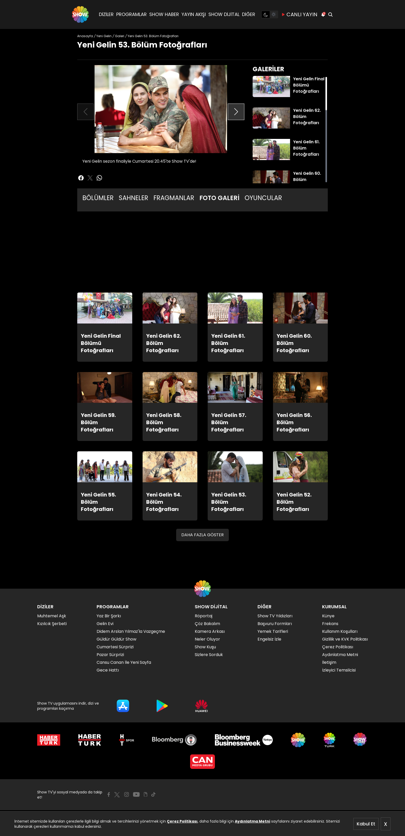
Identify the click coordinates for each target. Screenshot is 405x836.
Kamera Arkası (210, 631)
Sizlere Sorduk (209, 655)
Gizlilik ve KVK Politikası (345, 639)
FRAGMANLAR (173, 198)
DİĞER (248, 14)
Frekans (330, 624)
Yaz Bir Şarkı (109, 616)
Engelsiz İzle (269, 639)
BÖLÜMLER (98, 198)
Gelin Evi (105, 624)
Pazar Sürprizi (110, 655)
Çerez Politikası (182, 821)
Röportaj (203, 616)
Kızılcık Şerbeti (52, 624)
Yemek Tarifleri (273, 631)
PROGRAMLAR (131, 14)
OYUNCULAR (263, 198)
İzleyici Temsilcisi (339, 670)
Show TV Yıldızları (275, 616)
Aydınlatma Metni (252, 821)
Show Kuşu (205, 647)
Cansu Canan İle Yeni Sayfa (124, 662)
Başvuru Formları (275, 624)
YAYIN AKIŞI (194, 14)
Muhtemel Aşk (51, 616)
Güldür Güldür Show (116, 639)
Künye (328, 616)
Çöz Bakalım (207, 624)
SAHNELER (133, 198)
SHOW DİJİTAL (223, 14)
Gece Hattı (108, 670)
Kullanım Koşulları (339, 631)
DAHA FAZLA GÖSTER (202, 535)
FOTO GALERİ (219, 198)
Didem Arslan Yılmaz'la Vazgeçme (131, 631)
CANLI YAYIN (299, 14)
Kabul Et (366, 824)
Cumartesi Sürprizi (115, 647)
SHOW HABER (164, 14)
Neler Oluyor (207, 639)
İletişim (329, 662)
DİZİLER (106, 14)
